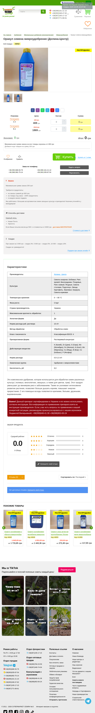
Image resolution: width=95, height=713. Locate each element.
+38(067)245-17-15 (12, 680)
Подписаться (67, 565)
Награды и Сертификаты (81, 686)
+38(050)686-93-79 (12, 664)
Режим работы (10, 644)
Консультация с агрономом (34, 668)
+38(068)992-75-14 (12, 671)
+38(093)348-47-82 (12, 677)
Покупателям (54, 655)
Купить (68, 152)
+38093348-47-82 (59, 13)
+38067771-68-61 (59, 18)
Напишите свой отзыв (48, 459)
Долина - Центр (60, 269)
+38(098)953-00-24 (58, 408)
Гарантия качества (56, 678)
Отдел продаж (10, 656)
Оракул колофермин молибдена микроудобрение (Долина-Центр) (36, 531)
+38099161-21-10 (59, 11)
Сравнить (19, 154)
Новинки (75, 648)
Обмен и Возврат (55, 670)
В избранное (8, 154)
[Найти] (43, 11)
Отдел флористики (35, 644)
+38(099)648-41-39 (41, 408)
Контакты (52, 648)
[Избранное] (87, 25)
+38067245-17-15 (59, 16)
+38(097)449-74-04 (35, 662)
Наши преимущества (80, 689)
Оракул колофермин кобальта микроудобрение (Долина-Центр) (13, 529)
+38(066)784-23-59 (35, 659)
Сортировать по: (68, 472)
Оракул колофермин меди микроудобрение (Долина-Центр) (82, 529)
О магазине (77, 644)
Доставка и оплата (56, 651)
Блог (74, 672)
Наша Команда (77, 651)
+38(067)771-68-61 (12, 684)
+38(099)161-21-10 (12, 674)
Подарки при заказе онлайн (78, 246)
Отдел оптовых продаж (33, 654)
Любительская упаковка (58, 666)
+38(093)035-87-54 (12, 667)
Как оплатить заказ (56, 658)
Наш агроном (77, 660)
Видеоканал (76, 663)
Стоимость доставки (80, 226)
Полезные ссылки (58, 644)
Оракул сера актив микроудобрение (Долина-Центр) (60, 529)
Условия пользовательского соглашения (56, 684)
